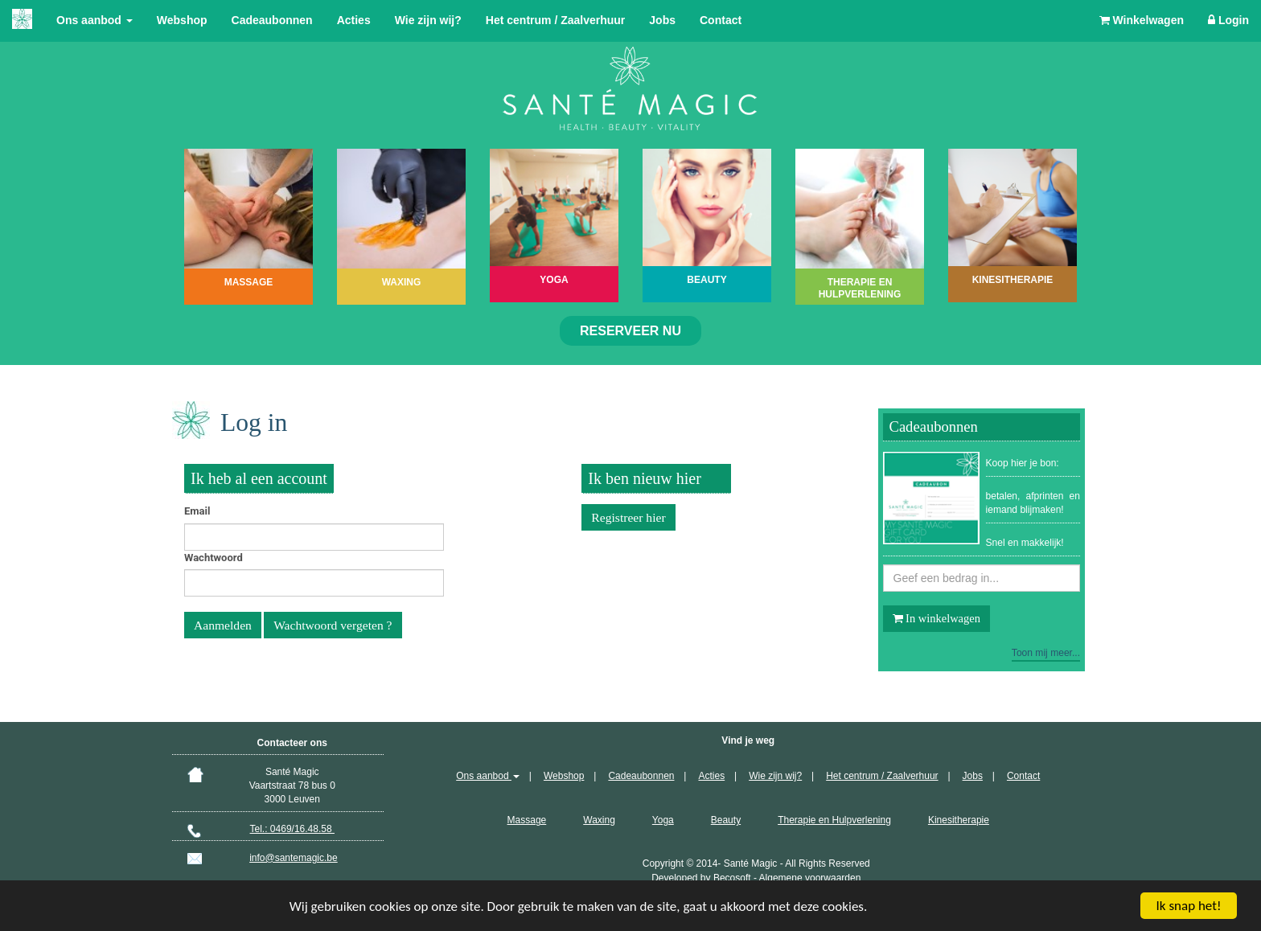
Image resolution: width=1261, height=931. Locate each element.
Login (1228, 20)
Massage (527, 820)
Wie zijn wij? (428, 20)
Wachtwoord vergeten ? (332, 625)
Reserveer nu (630, 331)
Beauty (726, 820)
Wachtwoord (213, 558)
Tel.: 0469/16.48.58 (292, 829)
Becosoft (732, 878)
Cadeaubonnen (272, 20)
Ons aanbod (94, 20)
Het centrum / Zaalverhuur (556, 20)
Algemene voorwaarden (810, 878)
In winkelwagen (936, 618)
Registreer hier (628, 517)
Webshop (182, 20)
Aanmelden (223, 625)
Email (197, 511)
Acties (354, 20)
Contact (720, 20)
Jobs (662, 20)
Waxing (599, 820)
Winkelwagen (1141, 20)
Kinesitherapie (958, 820)
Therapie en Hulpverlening (834, 820)
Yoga (663, 820)
